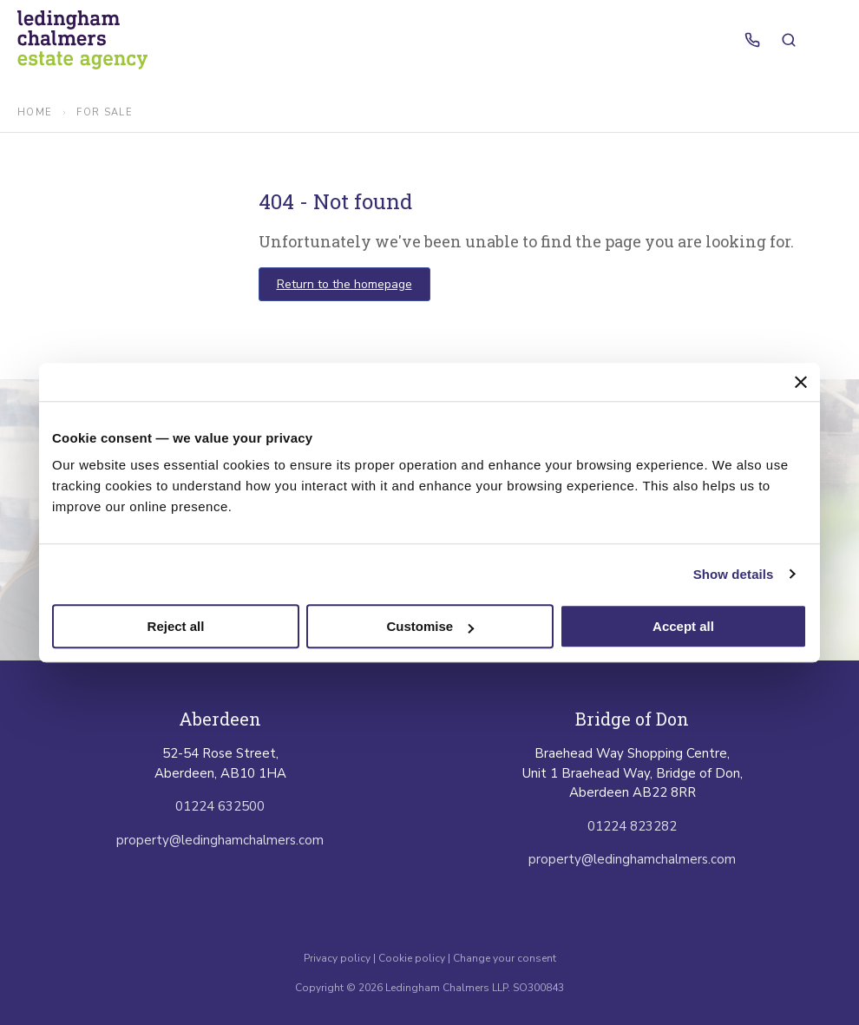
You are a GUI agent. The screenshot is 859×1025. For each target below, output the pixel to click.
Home (34, 112)
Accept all (683, 626)
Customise (430, 626)
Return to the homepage (344, 284)
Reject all (176, 626)
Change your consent (504, 958)
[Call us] (752, 39)
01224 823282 (632, 826)
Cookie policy (411, 958)
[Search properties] (788, 39)
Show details (733, 574)
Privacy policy (338, 958)
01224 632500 (220, 806)
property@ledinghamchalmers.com (220, 840)
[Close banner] (801, 382)
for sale (104, 112)
